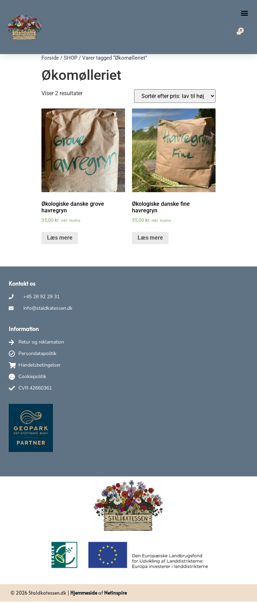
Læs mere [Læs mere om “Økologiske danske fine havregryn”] (150, 237)
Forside (50, 58)
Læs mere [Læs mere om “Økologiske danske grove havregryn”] (59, 237)
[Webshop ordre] (175, 96)
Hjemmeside (83, 592)
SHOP (70, 58)
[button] (244, 12)
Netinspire (115, 592)
